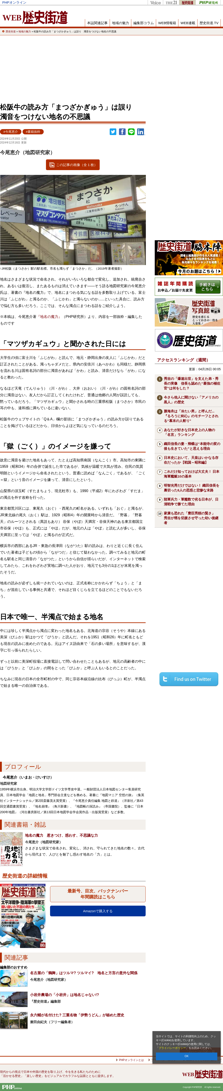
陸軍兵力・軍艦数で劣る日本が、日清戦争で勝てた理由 (191, 501)
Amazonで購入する (98, 911)
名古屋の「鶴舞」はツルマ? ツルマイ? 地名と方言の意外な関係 (83, 973)
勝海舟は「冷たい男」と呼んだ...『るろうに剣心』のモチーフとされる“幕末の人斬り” (191, 416)
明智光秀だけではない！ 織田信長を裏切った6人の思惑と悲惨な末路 (191, 487)
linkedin (141, 131)
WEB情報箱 (167, 23)
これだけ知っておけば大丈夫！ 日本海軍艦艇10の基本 (191, 474)
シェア (122, 131)
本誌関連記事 (97, 23)
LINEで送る (131, 131)
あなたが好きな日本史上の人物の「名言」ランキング (189, 432)
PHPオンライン (14, 2)
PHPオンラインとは (131, 1060)
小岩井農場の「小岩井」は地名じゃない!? (64, 995)
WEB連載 (187, 23)
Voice (155, 2)
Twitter (113, 131)
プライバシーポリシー (172, 1048)
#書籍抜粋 (33, 131)
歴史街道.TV (209, 23)
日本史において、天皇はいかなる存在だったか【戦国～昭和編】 (191, 460)
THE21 (171, 2)
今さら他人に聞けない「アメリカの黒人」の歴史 (191, 399)
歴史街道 (187, 2)
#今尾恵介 (10, 131)
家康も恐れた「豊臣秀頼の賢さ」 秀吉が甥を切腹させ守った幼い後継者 (191, 518)
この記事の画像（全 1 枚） (77, 165)
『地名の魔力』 (49, 317)
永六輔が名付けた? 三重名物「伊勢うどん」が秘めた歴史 (77, 1015)
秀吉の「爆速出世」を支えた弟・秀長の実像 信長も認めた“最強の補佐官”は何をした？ (192, 383)
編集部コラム (143, 23)
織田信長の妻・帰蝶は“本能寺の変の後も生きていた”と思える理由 (192, 446)
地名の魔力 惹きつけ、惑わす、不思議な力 (61, 835)
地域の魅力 (120, 23)
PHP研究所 (208, 2)
